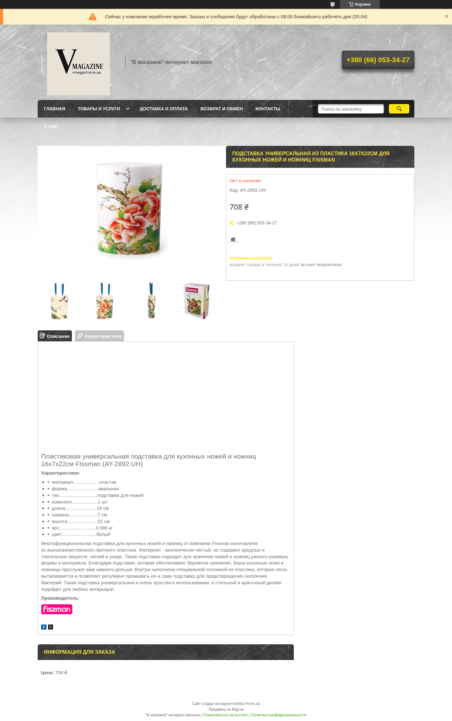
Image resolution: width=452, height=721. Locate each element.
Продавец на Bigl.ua (226, 709)
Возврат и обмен (221, 108)
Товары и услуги (99, 108)
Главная (54, 108)
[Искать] (399, 108)
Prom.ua (253, 704)
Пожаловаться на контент (225, 715)
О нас (51, 126)
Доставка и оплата (164, 108)
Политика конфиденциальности (279, 715)
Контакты (268, 108)
